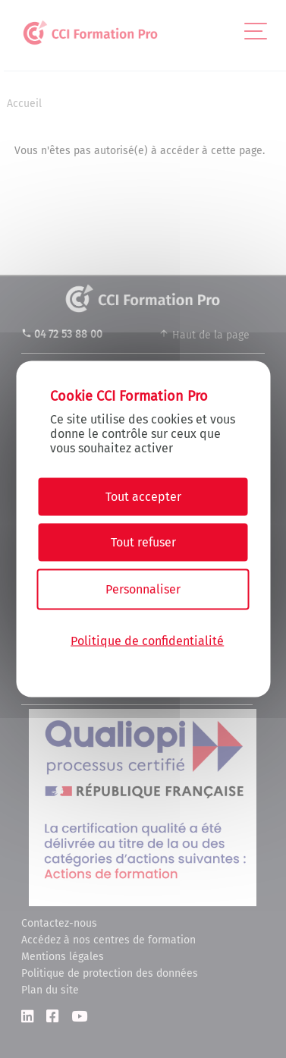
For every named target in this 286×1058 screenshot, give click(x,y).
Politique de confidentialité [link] (147, 640)
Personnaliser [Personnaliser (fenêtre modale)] (143, 589)
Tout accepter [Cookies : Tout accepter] (143, 497)
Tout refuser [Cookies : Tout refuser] (143, 542)
